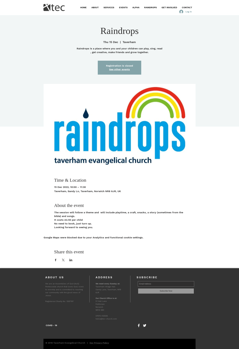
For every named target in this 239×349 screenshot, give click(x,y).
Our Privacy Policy (99, 343)
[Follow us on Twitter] (144, 325)
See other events (119, 69)
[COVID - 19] (51, 325)
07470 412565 (102, 316)
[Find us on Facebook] (139, 325)
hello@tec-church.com (106, 319)
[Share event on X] (63, 260)
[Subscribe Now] (166, 291)
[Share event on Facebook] (55, 260)
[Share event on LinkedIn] (70, 260)
